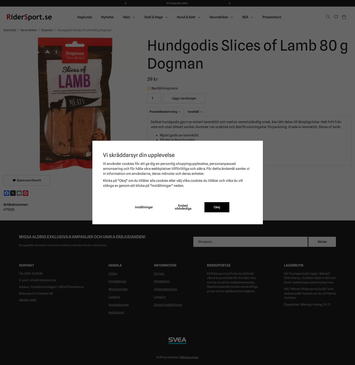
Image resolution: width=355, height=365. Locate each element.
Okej (217, 207)
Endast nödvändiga (183, 207)
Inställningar (144, 207)
